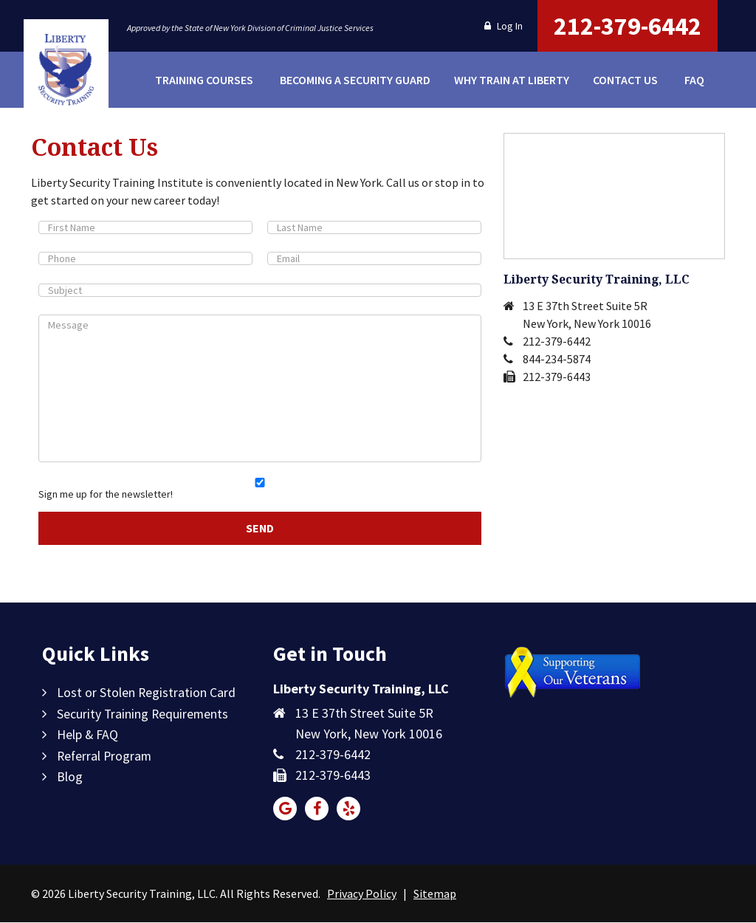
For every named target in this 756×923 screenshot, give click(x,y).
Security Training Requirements (143, 713)
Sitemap (434, 894)
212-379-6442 (627, 25)
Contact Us (625, 79)
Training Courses (204, 79)
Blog (70, 775)
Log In (503, 25)
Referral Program (105, 755)
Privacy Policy (361, 894)
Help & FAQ (88, 734)
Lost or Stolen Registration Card (146, 692)
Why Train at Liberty (509, 80)
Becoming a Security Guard (353, 80)
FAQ (694, 79)
